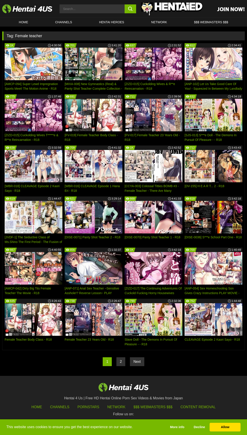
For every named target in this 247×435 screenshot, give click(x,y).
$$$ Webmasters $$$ (152, 407)
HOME (23, 22)
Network (159, 22)
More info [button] (177, 427)
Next (137, 361)
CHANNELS (63, 22)
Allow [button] (225, 427)
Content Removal (198, 407)
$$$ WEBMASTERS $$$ (211, 22)
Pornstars (88, 407)
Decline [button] (199, 427)
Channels (59, 407)
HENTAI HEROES (111, 22)
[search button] (130, 8)
